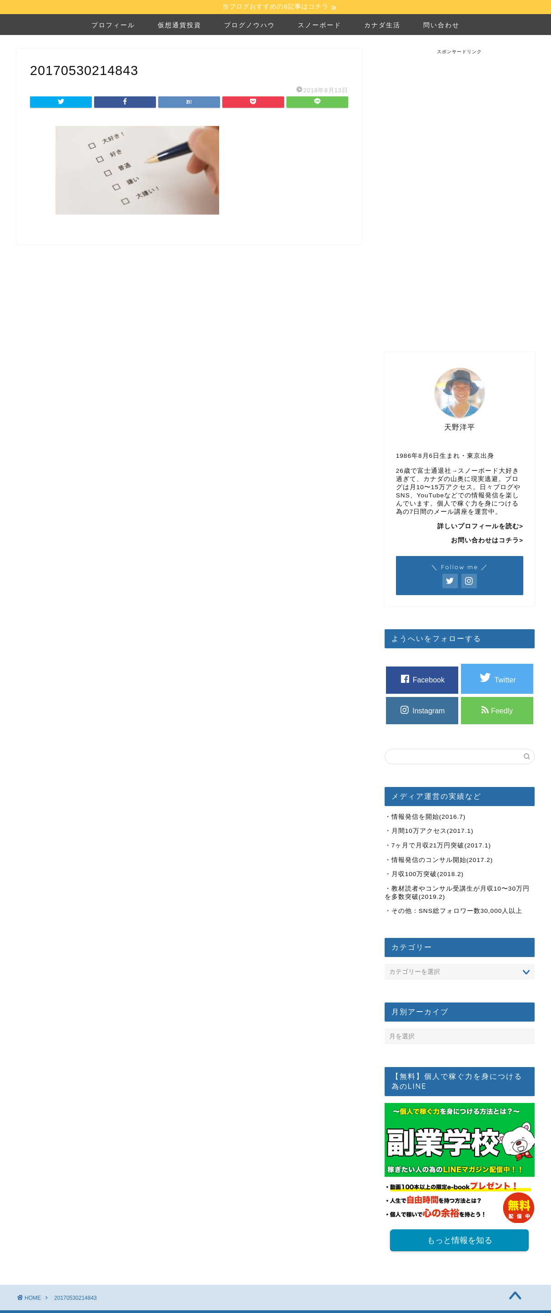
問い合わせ (441, 26)
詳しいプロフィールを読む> (480, 527)
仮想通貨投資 (179, 26)
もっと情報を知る (459, 1241)
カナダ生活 (382, 26)
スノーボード (319, 26)
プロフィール (113, 26)
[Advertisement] (459, 192)
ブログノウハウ (249, 26)
